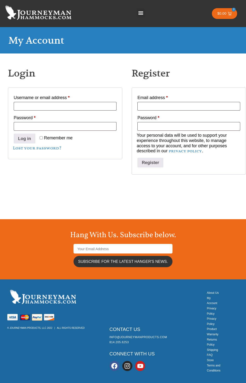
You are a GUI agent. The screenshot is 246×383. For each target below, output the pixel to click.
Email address (161, 96)
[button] (141, 13)
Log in (24, 138)
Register (150, 162)
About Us (213, 293)
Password (33, 116)
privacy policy (185, 151)
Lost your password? (37, 148)
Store (210, 360)
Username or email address (50, 96)
